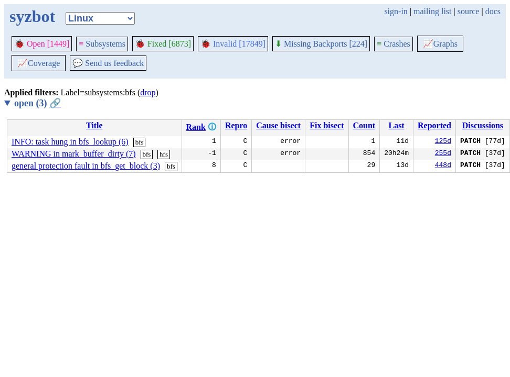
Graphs (440, 43)
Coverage (38, 63)
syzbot (32, 16)
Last (396, 125)
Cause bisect (278, 125)
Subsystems (102, 43)
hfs (164, 154)
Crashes (393, 43)
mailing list (432, 11)
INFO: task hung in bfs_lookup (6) (70, 141)
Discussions (482, 125)
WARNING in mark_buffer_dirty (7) (74, 153)
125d (443, 142)
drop (147, 92)
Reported (434, 125)
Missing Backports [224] (321, 43)
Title (94, 125)
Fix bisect (327, 125)
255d (443, 154)
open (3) (37, 103)
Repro (236, 125)
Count (364, 125)
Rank (196, 127)
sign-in (395, 11)
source (469, 11)
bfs (139, 142)
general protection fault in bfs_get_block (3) (86, 165)
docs (493, 11)
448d (443, 166)
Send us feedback (108, 63)
